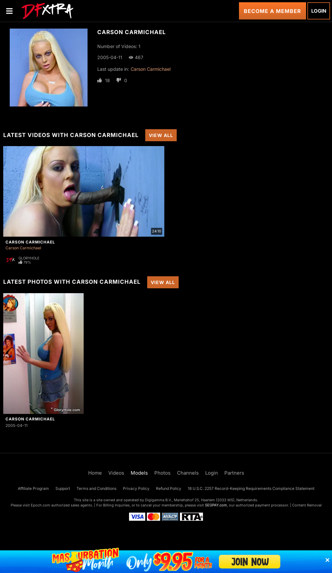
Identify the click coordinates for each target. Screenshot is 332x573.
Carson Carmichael (151, 69)
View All (161, 135)
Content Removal (307, 505)
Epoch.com (40, 505)
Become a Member (272, 11)
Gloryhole (29, 258)
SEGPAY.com (216, 505)
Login (318, 11)
